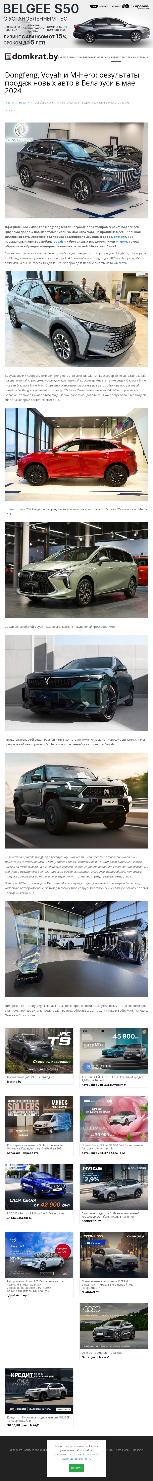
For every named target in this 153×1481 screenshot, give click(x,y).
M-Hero (121, 241)
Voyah (58, 241)
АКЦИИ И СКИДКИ (78, 57)
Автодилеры (103, 57)
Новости (116, 57)
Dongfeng (118, 237)
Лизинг (92, 57)
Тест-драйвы (129, 57)
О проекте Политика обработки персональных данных (43, 1450)
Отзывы (141, 57)
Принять (76, 1468)
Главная (9, 102)
